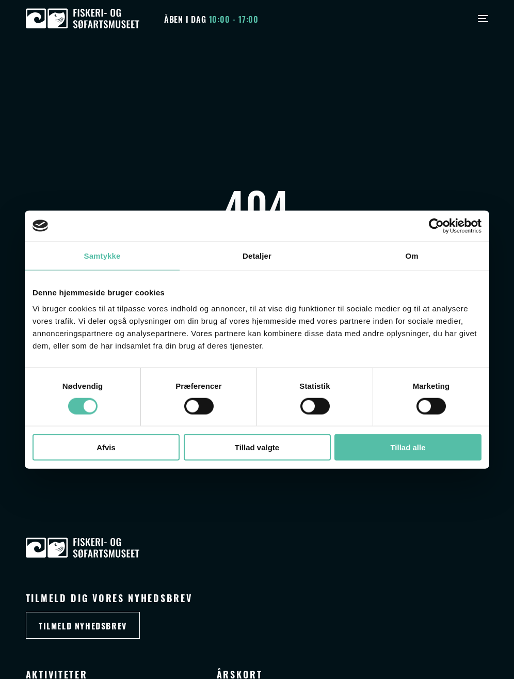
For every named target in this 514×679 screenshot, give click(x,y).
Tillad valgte (257, 447)
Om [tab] (411, 255)
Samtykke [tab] (102, 255)
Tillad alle (407, 447)
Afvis (106, 447)
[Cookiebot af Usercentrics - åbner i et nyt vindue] (436, 225)
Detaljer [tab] (257, 255)
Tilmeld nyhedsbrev (83, 626)
